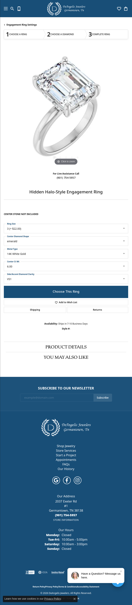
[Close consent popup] (74, 599)
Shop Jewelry (66, 446)
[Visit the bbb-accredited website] (29, 572)
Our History (66, 469)
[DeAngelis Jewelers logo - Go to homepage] (66, 8)
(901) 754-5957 (66, 178)
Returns (97, 310)
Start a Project (66, 455)
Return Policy (39, 587)
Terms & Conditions (67, 587)
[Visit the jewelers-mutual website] (58, 572)
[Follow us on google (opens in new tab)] (56, 480)
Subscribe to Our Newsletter (66, 388)
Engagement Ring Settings (22, 24)
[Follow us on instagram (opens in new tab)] (77, 480)
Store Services (66, 450)
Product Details (66, 347)
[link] (19, 8)
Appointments (66, 460)
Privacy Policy (51, 587)
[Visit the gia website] (43, 572)
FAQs (66, 464)
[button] (12, 8)
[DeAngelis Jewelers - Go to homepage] (66, 427)
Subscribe (103, 398)
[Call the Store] (66, 515)
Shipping (35, 310)
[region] (66, 109)
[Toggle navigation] (5, 8)
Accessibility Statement (88, 587)
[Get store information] (66, 520)
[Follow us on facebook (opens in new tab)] (67, 480)
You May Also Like (66, 357)
